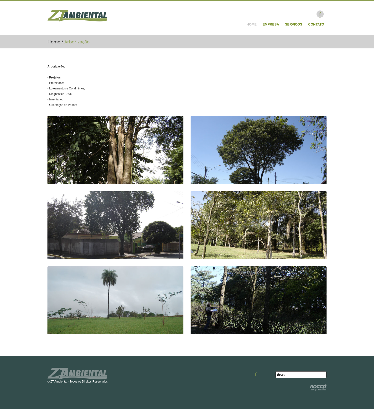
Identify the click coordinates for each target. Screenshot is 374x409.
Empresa (271, 24)
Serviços (293, 24)
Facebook (320, 14)
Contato (316, 24)
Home (252, 24)
